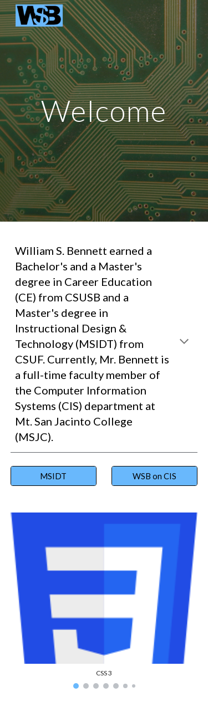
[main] (104, 110)
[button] (184, 342)
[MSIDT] (53, 476)
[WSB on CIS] (154, 476)
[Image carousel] (104, 601)
